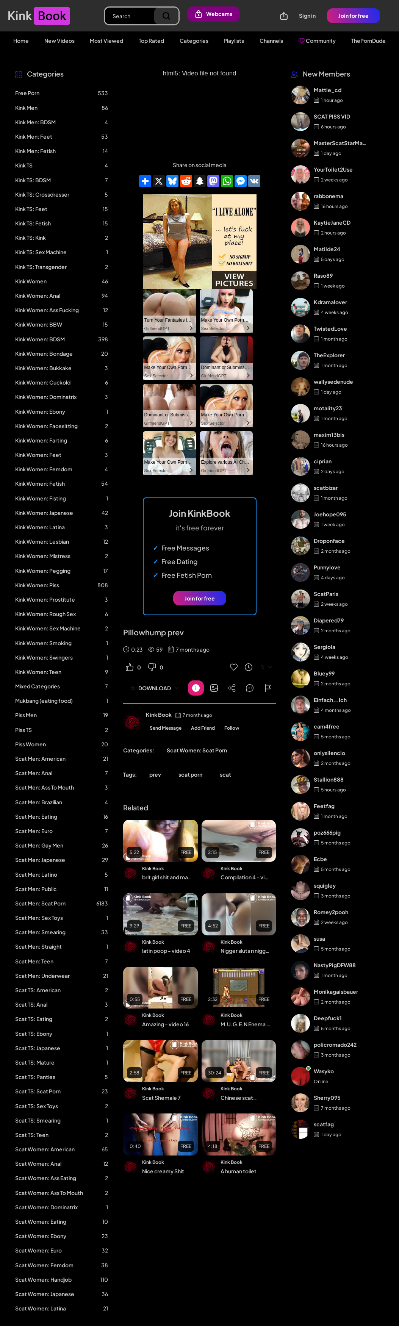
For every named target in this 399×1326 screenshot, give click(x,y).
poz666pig (327, 832)
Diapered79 (329, 620)
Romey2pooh (331, 911)
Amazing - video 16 (165, 1024)
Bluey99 (324, 673)
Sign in (307, 15)
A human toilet (239, 1171)
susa (319, 938)
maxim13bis (329, 434)
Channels (271, 40)
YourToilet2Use (333, 169)
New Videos (59, 40)
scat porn (190, 774)
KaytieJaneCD (332, 222)
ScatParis (326, 593)
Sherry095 (327, 1097)
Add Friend (203, 728)
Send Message (166, 728)
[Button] (196, 688)
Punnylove (327, 567)
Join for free (353, 15)
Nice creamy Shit (163, 1171)
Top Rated (151, 40)
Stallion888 (329, 779)
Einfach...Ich (330, 699)
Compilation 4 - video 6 (246, 877)
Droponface (329, 540)
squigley (325, 885)
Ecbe (320, 858)
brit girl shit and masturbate (167, 877)
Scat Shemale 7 (161, 1097)
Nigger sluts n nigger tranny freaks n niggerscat (246, 950)
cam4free (327, 726)
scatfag (324, 1124)
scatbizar (326, 487)
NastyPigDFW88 (335, 965)
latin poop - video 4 (166, 950)
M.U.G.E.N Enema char (246, 1024)
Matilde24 (327, 248)
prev (155, 774)
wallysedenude (333, 381)
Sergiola (324, 646)
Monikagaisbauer (336, 991)
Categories (194, 40)
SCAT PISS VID (332, 116)
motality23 (328, 408)
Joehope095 (330, 514)
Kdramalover (330, 302)
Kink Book (159, 714)
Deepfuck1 (328, 1018)
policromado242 (335, 1044)
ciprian (323, 461)
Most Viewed (106, 40)
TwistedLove (330, 328)
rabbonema (328, 195)
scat (225, 774)
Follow (231, 728)
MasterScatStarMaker (341, 142)
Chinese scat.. (239, 1097)
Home (21, 40)
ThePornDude (368, 40)
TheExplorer (329, 355)
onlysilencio (329, 752)
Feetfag (324, 805)
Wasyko (324, 1071)
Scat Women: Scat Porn (197, 750)
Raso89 (323, 275)
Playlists (234, 40)
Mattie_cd (327, 89)
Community (317, 40)
